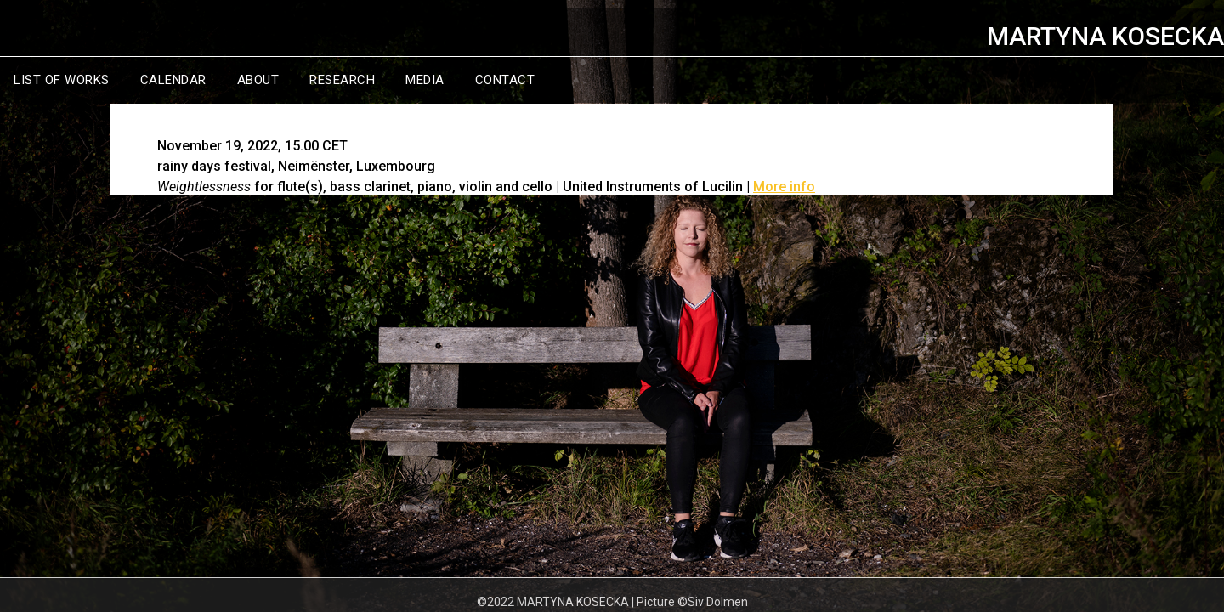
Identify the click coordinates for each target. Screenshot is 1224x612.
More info (784, 186)
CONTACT (505, 80)
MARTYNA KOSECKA (1105, 36)
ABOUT (258, 80)
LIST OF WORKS (62, 80)
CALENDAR (173, 80)
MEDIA (425, 80)
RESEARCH (342, 80)
